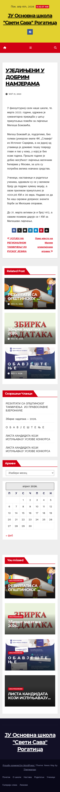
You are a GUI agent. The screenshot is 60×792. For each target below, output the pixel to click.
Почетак (6, 777)
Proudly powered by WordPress (19, 765)
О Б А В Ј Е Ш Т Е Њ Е (28, 366)
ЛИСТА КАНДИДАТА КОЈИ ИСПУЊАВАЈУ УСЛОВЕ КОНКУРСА (28, 698)
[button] (55, 47)
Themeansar (30, 769)
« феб (9, 535)
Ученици (51, 777)
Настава (28, 777)
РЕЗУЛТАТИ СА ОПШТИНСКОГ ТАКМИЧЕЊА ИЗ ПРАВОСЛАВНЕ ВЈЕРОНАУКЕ (27, 407)
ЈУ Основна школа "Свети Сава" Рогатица (30, 742)
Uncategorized (16, 581)
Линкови (24, 785)
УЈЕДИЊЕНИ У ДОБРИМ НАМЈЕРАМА (25, 77)
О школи (17, 777)
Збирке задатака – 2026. (25, 331)
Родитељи (39, 777)
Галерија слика (9, 785)
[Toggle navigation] (30, 47)
